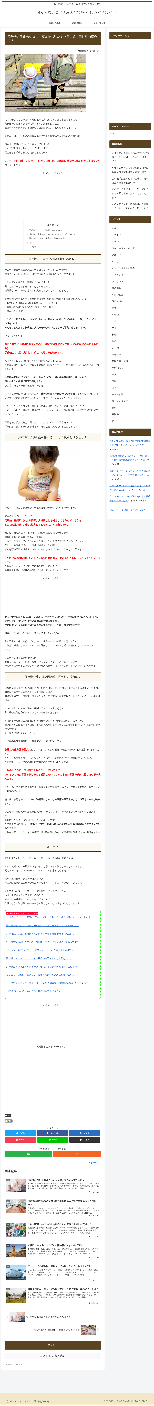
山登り (115, 321)
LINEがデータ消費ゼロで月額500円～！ (129, 510)
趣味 (114, 407)
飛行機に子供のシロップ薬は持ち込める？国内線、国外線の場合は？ (41, 983)
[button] (84, 1140)
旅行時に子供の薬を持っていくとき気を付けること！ (53, 234)
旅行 (7, 1116)
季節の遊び (117, 301)
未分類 (115, 348)
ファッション (119, 275)
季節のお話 (117, 294)
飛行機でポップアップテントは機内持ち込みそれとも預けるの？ (39, 959)
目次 (49, 224)
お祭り (115, 228)
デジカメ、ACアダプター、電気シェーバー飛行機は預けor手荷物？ (40, 950)
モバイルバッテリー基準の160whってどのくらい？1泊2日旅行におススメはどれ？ (48, 917)
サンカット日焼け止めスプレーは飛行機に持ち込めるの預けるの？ (40, 975)
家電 (114, 308)
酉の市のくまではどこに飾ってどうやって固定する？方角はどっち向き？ (130, 193)
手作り (115, 328)
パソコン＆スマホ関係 (123, 268)
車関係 (115, 414)
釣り (114, 421)
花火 (114, 388)
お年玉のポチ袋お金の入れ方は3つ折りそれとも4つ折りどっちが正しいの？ (131, 157)
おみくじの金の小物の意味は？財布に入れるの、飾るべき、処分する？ (130, 206)
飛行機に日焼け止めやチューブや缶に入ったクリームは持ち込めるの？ (42, 967)
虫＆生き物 (117, 394)
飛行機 (8, 1121)
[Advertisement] (53, 193)
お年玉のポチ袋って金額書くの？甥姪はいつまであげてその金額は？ (130, 170)
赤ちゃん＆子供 (120, 401)
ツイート (114, 134)
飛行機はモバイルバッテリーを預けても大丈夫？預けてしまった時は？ (42, 926)
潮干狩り (116, 354)
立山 (114, 381)
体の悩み (116, 288)
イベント (116, 241)
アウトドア (117, 235)
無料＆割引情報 (120, 361)
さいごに (33, 243)
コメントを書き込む (53, 1356)
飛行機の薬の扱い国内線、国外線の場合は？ (49, 238)
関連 (34, 247)
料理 (114, 334)
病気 (114, 374)
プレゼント (117, 281)
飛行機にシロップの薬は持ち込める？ (46, 230)
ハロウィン (117, 261)
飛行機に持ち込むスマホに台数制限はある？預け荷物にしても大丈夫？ (42, 942)
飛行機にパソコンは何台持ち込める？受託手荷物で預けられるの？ (40, 934)
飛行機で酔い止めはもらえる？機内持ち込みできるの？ (34, 991)
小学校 (115, 314)
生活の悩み (117, 368)
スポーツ (116, 255)
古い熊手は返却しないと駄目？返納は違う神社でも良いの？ (130, 180)
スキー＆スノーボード (123, 248)
